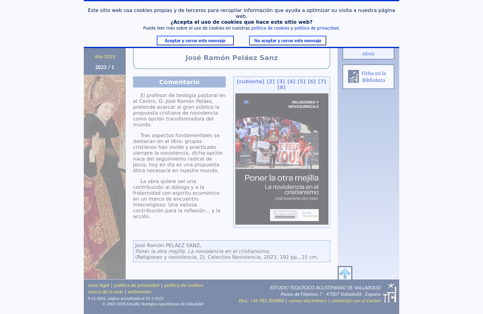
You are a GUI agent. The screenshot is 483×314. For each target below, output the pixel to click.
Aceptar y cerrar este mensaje (195, 40)
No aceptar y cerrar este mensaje (287, 40)
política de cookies (270, 28)
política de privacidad (316, 28)
